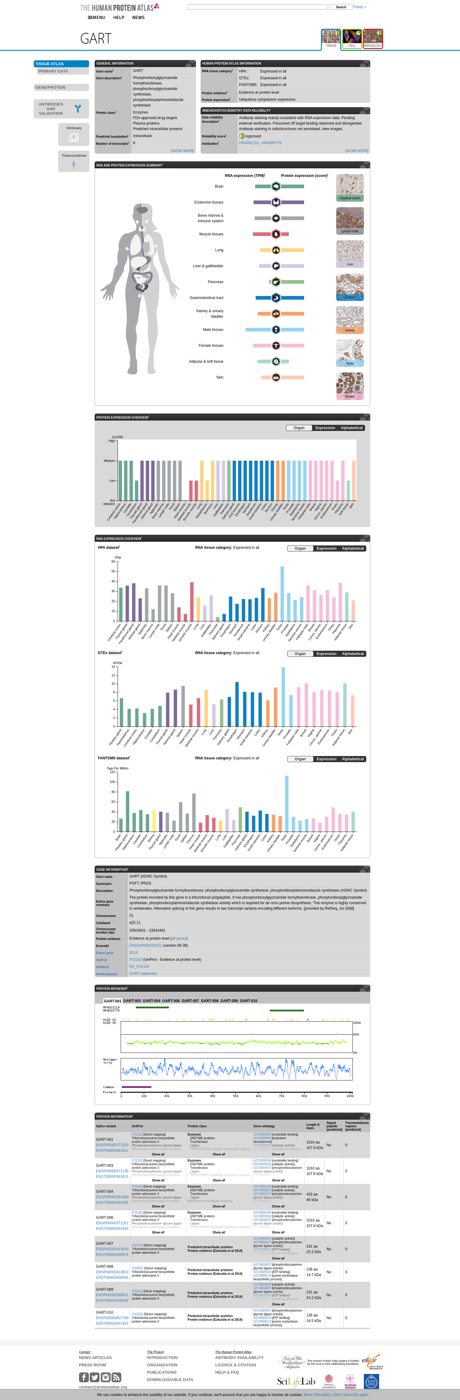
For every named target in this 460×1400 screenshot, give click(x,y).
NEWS (138, 17)
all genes (179, 938)
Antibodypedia (106, 974)
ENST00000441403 (112, 1323)
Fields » (359, 7)
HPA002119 (249, 143)
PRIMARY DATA (53, 71)
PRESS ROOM (92, 1365)
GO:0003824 (262, 1145)
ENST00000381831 (112, 1150)
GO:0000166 (262, 1134)
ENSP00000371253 (112, 1145)
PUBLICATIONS (162, 1372)
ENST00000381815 (112, 1176)
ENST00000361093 (112, 1202)
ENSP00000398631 (112, 1295)
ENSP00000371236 (112, 1171)
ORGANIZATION (162, 1365)
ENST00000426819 (112, 1300)
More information (317, 1395)
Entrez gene (105, 953)
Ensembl (102, 946)
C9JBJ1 (137, 1291)
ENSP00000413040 (112, 1249)
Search (341, 7)
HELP (118, 17)
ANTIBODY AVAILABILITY (239, 1357)
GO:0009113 (262, 1253)
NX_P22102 (139, 966)
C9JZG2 (137, 1314)
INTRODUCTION (162, 1357)
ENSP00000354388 (112, 1197)
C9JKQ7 (138, 1268)
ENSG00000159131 (146, 945)
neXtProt (102, 967)
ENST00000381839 (112, 1228)
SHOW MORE (182, 151)
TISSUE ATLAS (50, 64)
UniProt (101, 960)
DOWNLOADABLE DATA (170, 1379)
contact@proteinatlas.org (103, 1387)
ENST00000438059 (112, 1277)
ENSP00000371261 (112, 1223)
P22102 (136, 959)
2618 (134, 952)
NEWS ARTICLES (95, 1357)
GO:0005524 (262, 1249)
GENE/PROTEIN (51, 87)
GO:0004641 (262, 1175)
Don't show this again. (351, 1395)
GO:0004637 (262, 1149)
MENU (96, 17)
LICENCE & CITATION (235, 1365)
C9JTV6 (137, 1245)
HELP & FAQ (227, 1372)
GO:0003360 (262, 1138)
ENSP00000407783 (112, 1318)
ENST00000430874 (112, 1254)
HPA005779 (271, 143)
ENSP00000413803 (112, 1272)
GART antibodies (143, 973)
